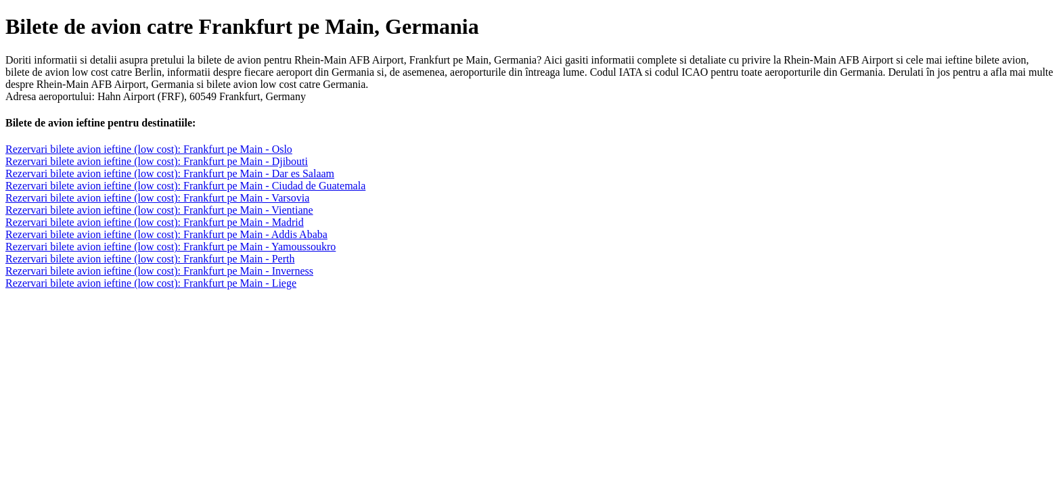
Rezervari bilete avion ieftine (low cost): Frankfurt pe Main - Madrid (154, 222)
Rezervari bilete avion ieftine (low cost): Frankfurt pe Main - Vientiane (159, 210)
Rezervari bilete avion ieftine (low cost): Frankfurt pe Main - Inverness (159, 271)
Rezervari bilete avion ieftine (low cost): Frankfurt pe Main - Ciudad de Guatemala (185, 185)
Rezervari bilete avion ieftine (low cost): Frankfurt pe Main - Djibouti (156, 161)
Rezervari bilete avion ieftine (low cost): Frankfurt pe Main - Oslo (148, 149)
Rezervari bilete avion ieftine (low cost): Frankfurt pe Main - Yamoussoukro (170, 246)
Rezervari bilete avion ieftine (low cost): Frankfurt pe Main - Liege (150, 283)
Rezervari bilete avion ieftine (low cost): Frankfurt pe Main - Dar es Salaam (169, 173)
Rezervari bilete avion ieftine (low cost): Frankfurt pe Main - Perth (149, 258)
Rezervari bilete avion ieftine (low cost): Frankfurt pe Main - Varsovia (157, 198)
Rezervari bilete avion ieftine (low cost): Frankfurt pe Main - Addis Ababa (166, 234)
